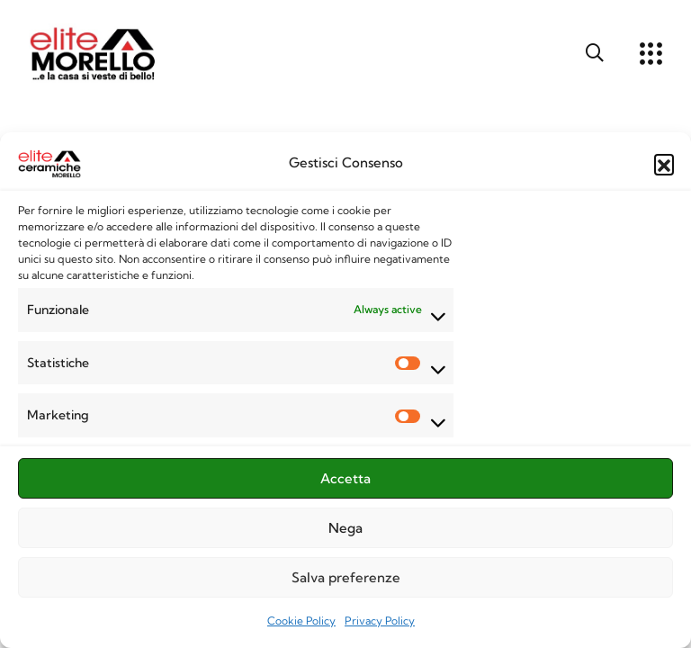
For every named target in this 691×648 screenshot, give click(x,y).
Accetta (345, 481)
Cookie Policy (301, 625)
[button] (664, 168)
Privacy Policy (380, 625)
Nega (345, 531)
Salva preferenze (346, 581)
